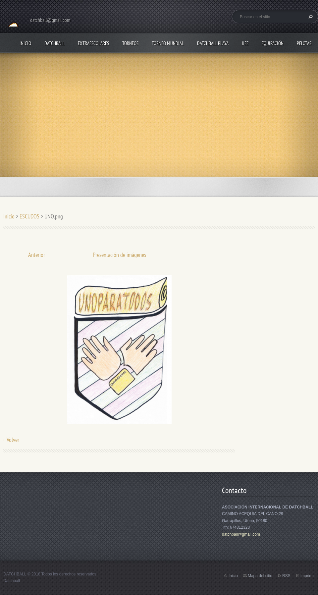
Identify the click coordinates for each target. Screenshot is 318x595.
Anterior (36, 255)
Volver (13, 440)
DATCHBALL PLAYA (213, 43)
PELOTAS (304, 43)
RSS (286, 575)
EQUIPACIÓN (273, 43)
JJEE (245, 43)
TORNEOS (130, 43)
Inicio (25, 43)
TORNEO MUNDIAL (168, 43)
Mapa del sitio (260, 575)
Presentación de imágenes (119, 255)
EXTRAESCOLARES (93, 43)
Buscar (310, 17)
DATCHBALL (54, 43)
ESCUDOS (29, 216)
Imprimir (307, 575)
